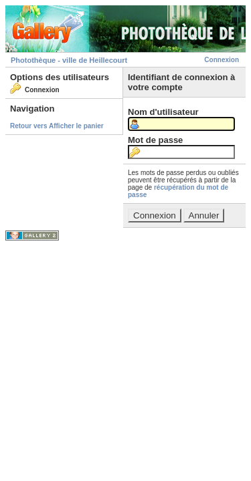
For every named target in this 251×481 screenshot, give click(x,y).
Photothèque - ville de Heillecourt (69, 60)
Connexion (221, 59)
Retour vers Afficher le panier (57, 126)
